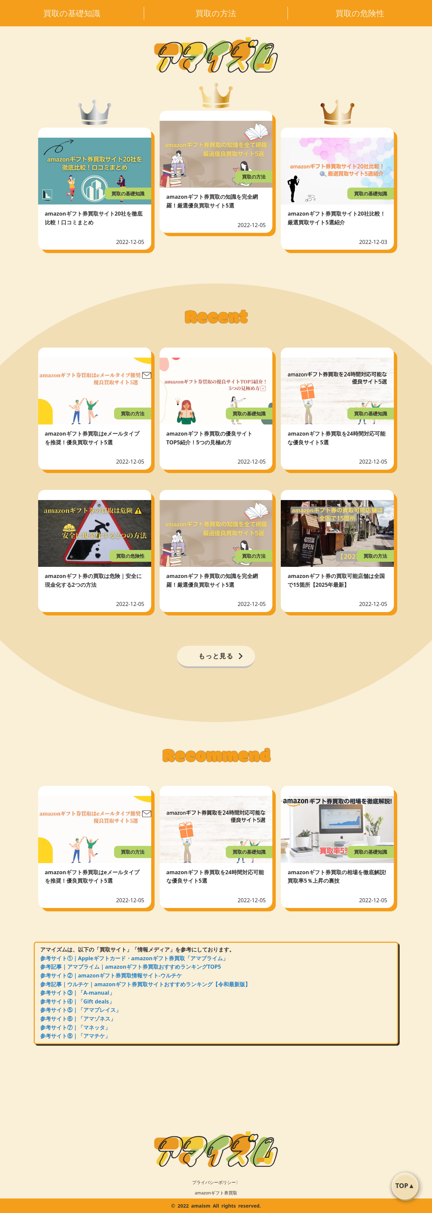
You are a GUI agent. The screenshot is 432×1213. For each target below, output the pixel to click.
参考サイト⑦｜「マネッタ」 (75, 1027)
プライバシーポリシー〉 (216, 1182)
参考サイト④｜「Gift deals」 (77, 1001)
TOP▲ (405, 1185)
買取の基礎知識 (71, 13)
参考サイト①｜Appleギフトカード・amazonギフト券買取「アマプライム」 (134, 958)
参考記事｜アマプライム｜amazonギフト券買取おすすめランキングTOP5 (130, 966)
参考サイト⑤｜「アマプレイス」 (80, 1010)
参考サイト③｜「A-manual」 (77, 992)
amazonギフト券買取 (216, 1193)
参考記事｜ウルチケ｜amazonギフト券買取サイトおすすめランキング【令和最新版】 (145, 984)
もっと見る (216, 655)
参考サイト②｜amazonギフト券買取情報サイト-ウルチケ (111, 975)
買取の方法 (215, 13)
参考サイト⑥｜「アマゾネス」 (78, 1018)
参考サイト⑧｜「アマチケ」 (75, 1036)
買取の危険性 (359, 13)
